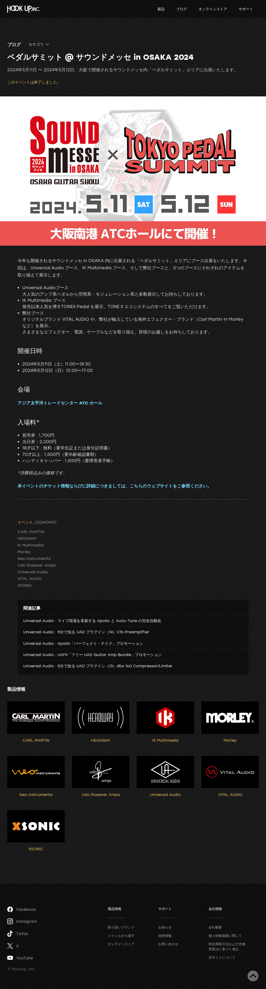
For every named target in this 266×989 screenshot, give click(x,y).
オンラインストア (212, 8)
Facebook (21, 909)
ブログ (181, 8)
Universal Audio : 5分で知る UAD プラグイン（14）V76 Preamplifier (86, 632)
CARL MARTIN (30, 531)
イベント (25, 522)
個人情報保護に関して (225, 935)
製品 (161, 8)
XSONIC (24, 585)
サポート (246, 8)
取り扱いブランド (121, 927)
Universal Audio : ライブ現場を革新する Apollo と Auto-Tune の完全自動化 (92, 620)
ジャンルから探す (121, 935)
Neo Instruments (34, 558)
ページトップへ (253, 976)
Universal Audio (32, 572)
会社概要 (215, 927)
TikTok (17, 933)
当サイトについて (221, 957)
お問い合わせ (168, 944)
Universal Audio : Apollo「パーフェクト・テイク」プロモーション (83, 643)
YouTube (20, 958)
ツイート (32, 512)
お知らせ (165, 927)
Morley (23, 551)
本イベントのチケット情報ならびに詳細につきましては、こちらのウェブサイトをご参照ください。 (114, 486)
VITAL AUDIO (29, 578)
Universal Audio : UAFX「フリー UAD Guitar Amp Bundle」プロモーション (92, 654)
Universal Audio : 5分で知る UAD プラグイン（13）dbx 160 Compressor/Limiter (98, 666)
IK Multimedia (30, 545)
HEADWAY (27, 538)
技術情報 (165, 935)
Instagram (22, 921)
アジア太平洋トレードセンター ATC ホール (59, 403)
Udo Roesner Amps (36, 565)
